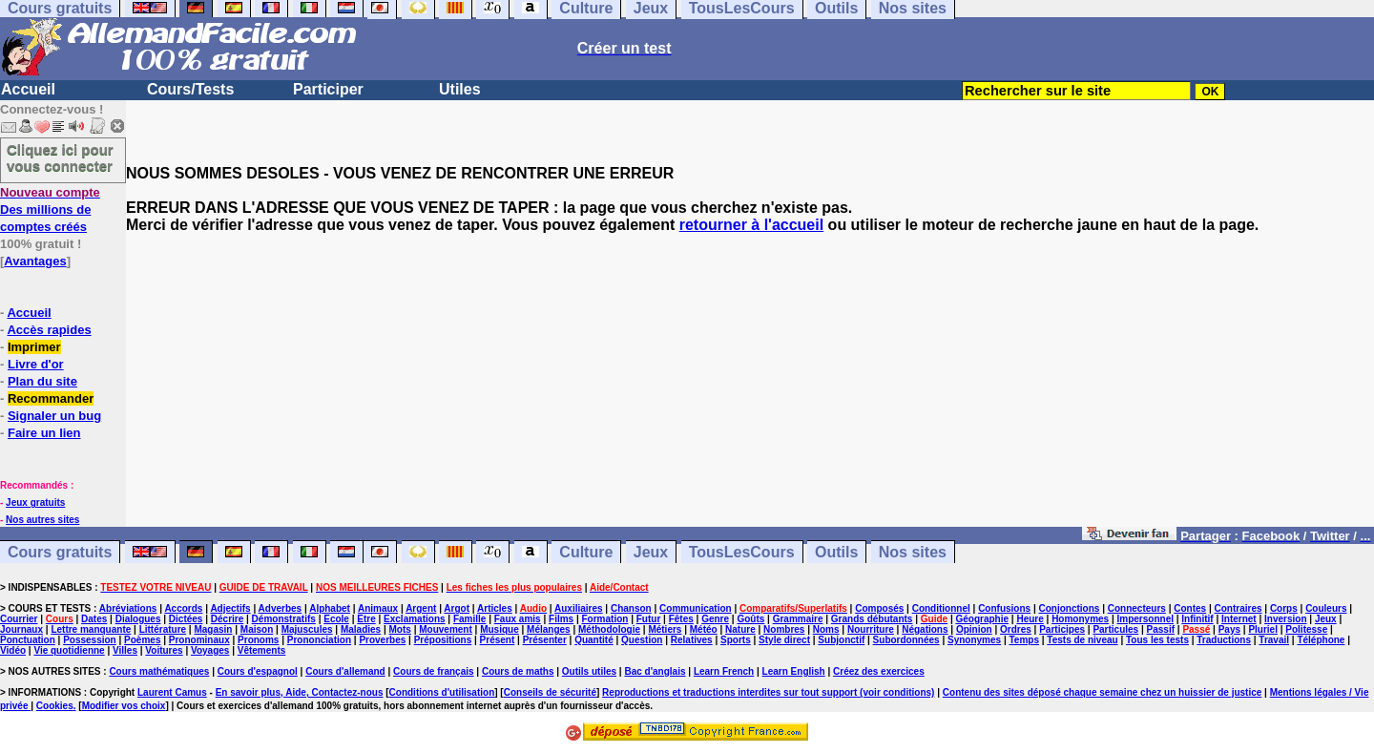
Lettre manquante (91, 629)
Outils (836, 552)
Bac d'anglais (654, 671)
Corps (1284, 608)
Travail (1274, 640)
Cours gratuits (60, 552)
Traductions (1224, 640)
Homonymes (1080, 619)
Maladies (361, 629)
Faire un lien (44, 433)
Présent (497, 640)
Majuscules (307, 629)
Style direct (784, 640)
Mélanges (549, 629)
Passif (1161, 629)
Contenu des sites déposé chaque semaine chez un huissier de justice (1102, 692)
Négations (924, 629)
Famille (469, 619)
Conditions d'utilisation (442, 692)
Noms (826, 629)
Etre (366, 619)
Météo (704, 629)
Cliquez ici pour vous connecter (60, 157)
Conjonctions (1069, 608)
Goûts (750, 619)
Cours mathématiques (159, 671)
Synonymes (974, 640)
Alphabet (329, 608)
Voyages (210, 650)
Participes (1062, 629)
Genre (715, 619)
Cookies (54, 706)
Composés (879, 608)
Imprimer (34, 347)
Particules (1115, 629)
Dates (94, 619)
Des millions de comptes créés (50, 209)
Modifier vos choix (124, 706)
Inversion (1285, 619)
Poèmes (142, 640)
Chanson (631, 608)
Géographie (982, 619)
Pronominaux (199, 640)
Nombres (783, 629)
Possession (89, 640)
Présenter (545, 640)
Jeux (651, 552)
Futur (648, 619)
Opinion (974, 629)
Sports (735, 640)
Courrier (18, 619)
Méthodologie (609, 629)
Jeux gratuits (35, 502)
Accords (183, 608)
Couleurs (1325, 608)
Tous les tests (1157, 640)
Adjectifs (230, 608)
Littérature (162, 629)
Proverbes (382, 640)
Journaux (21, 629)
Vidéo (13, 650)
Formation (605, 619)
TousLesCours (742, 552)
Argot (456, 608)
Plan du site (42, 381)
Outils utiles (589, 671)
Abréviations (128, 608)
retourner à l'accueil (751, 225)
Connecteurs (1137, 608)
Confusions (1004, 608)
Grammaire (798, 619)
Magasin (213, 629)
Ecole (336, 619)
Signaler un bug (54, 415)
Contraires (1238, 608)
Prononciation (319, 640)
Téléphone (1320, 640)
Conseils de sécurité (550, 692)
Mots (400, 629)
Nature (740, 629)
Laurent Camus (172, 692)
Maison (256, 629)
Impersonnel (1145, 619)
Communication (695, 608)
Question (641, 640)
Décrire (227, 619)
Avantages (35, 261)
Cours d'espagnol (258, 671)
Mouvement (445, 629)
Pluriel (1263, 629)
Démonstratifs (284, 619)
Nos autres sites (42, 519)
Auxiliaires (578, 608)
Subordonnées (906, 640)
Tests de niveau (1082, 640)
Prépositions (443, 640)
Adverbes (280, 608)
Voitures (163, 650)
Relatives (692, 640)
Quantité (594, 640)
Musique (499, 629)
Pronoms (258, 640)
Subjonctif (841, 640)
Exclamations (414, 619)
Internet (1239, 619)
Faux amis (517, 619)
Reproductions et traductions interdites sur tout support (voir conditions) (768, 692)
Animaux (378, 608)
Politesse (1306, 629)
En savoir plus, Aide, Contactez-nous (300, 692)
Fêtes (681, 619)
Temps (1024, 640)
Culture (586, 552)
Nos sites (913, 552)
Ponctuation (27, 640)
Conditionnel (941, 608)
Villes (125, 650)
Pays (1229, 629)
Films (561, 619)
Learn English (793, 671)
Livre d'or (36, 364)
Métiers (664, 629)
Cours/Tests (190, 89)
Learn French (724, 671)
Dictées (186, 619)
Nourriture (870, 629)
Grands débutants (872, 619)
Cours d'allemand (345, 671)
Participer (328, 89)
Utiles (460, 89)
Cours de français (433, 671)
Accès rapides (49, 330)
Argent (421, 608)
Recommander (51, 398)
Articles (494, 608)
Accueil (28, 89)
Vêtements (262, 650)
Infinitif (1197, 619)
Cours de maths (518, 671)
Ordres (1015, 629)
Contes (1190, 608)
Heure (1029, 619)
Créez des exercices (879, 671)
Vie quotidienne (68, 650)
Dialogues (138, 619)
